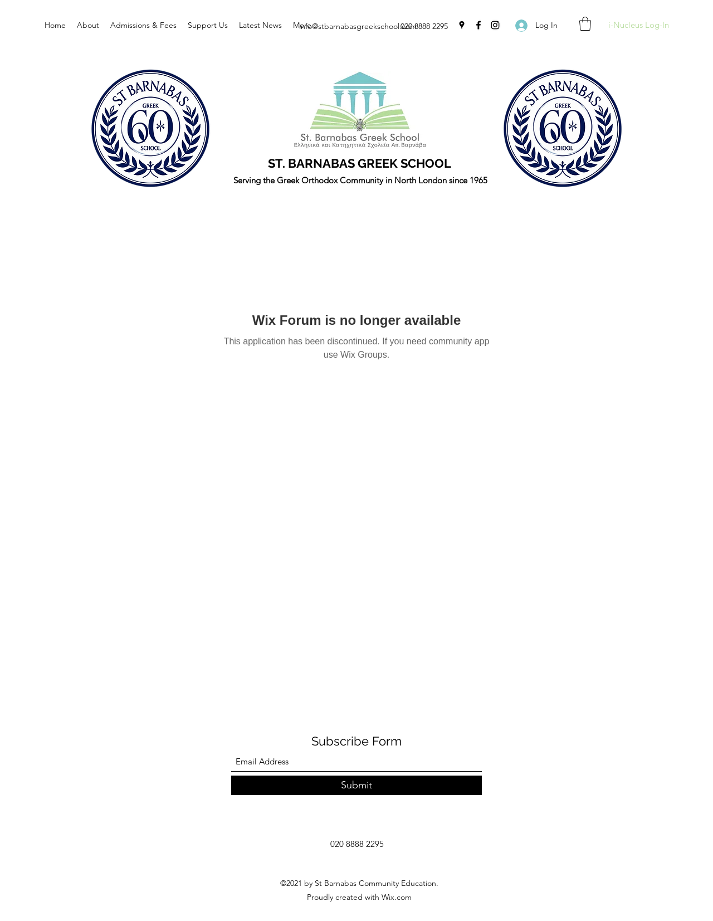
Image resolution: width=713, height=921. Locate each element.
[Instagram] (495, 25)
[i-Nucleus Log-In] (638, 25)
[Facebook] (478, 25)
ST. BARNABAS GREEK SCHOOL (359, 163)
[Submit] (356, 785)
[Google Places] (461, 25)
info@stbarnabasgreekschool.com (358, 26)
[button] (585, 24)
